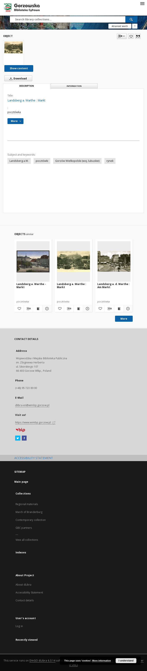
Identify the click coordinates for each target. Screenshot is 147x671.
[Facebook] (24, 438)
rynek (110, 161)
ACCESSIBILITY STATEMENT (33, 458)
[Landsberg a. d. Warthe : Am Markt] (114, 261)
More (123, 318)
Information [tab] (74, 86)
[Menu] (142, 3)
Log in (19, 626)
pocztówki (42, 161)
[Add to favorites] (131, 36)
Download (17, 78)
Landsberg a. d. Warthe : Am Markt (113, 285)
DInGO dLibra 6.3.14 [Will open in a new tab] (42, 660)
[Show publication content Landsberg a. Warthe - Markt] (37, 308)
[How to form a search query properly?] (134, 26)
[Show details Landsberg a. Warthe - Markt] (46, 308)
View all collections (27, 540)
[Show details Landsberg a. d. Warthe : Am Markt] (127, 308)
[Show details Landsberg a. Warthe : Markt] (87, 308)
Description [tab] (26, 86)
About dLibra (23, 584)
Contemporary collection (31, 520)
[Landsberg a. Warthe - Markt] (33, 261)
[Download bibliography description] (28, 308)
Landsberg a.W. (19, 161)
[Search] (131, 19)
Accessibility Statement (29, 592)
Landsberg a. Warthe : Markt (71, 285)
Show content (19, 68)
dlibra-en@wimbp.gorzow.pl (32, 405)
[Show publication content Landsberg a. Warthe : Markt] (78, 308)
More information (101, 660)
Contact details (25, 600)
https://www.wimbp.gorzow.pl (35, 422)
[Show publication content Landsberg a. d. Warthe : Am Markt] (118, 308)
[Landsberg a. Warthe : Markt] (13, 47)
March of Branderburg (29, 512)
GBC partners (24, 528)
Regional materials (27, 504)
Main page (21, 481)
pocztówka (14, 112)
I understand (126, 660)
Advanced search (120, 26)
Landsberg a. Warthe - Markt (31, 285)
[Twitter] (17, 438)
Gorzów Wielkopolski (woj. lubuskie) (77, 161)
